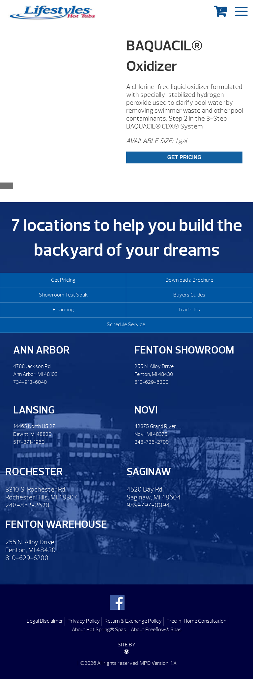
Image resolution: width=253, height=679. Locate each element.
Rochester (34, 471)
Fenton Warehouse (56, 524)
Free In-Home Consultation (196, 621)
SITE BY (126, 647)
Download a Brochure (189, 280)
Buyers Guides (189, 295)
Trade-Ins (189, 309)
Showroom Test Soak (63, 295)
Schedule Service (126, 324)
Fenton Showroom (184, 350)
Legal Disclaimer (45, 621)
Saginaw (148, 471)
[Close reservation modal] (6, 186)
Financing (63, 309)
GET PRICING (184, 157)
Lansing (34, 410)
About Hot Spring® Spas (99, 629)
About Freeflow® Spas (156, 629)
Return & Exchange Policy (133, 621)
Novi (145, 410)
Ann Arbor (41, 350)
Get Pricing (63, 280)
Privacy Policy (84, 621)
